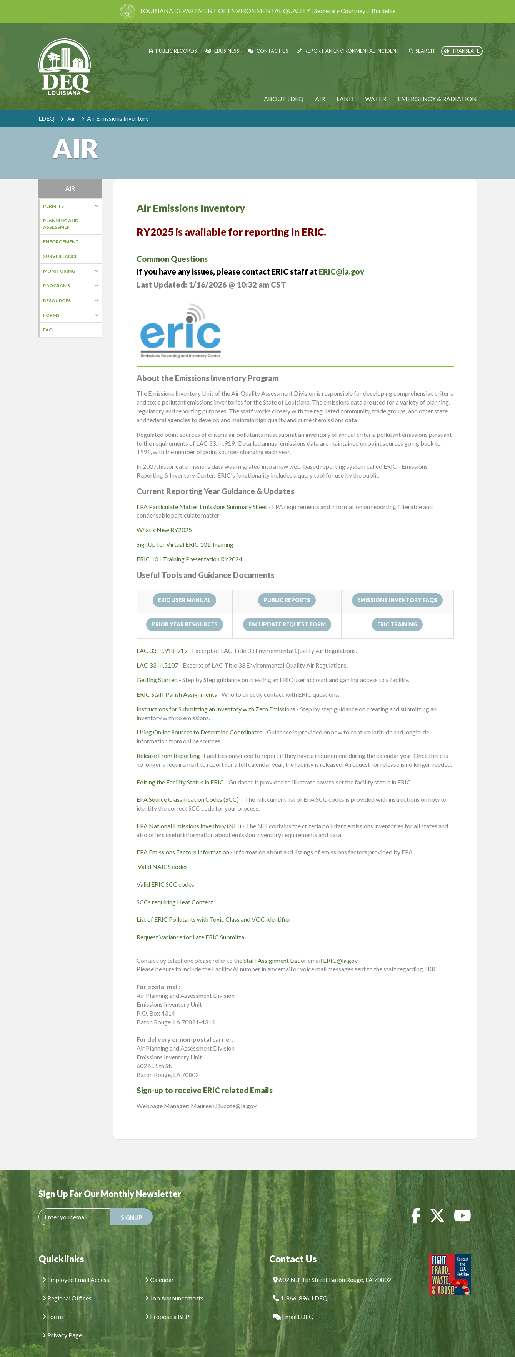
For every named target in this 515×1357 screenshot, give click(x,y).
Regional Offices (67, 1286)
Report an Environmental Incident (348, 51)
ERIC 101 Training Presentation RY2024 (189, 547)
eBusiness (222, 51)
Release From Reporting (168, 744)
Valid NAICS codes (163, 855)
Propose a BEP (167, 1305)
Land (345, 98)
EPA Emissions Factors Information (183, 840)
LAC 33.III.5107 (158, 653)
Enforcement (61, 242)
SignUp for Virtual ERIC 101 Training (185, 532)
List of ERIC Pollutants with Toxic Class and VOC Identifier (214, 907)
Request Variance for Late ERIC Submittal (191, 925)
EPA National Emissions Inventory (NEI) (189, 814)
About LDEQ (283, 98)
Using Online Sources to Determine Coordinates (199, 720)
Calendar (159, 1268)
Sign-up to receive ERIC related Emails (205, 1078)
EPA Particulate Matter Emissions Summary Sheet (202, 495)
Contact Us (268, 51)
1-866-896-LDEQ (300, 1286)
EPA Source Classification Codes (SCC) (188, 787)
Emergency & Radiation (437, 98)
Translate (462, 51)
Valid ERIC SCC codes (165, 872)
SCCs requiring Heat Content (175, 890)
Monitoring (71, 271)
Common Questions (172, 247)
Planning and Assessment (60, 224)
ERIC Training (397, 612)
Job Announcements (174, 1286)
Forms (71, 315)
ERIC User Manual (184, 588)
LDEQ (46, 118)
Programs (71, 285)
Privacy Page (62, 1323)
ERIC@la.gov (341, 260)
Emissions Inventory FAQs (397, 588)
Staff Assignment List (271, 948)
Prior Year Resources (185, 612)
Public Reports (286, 588)
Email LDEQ (293, 1305)
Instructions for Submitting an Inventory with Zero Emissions (216, 697)
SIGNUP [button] (131, 1206)
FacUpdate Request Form (287, 612)
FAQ (48, 330)
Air (320, 98)
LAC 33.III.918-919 (162, 639)
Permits (71, 206)
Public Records (173, 51)
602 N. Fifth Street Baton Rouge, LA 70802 (332, 1268)
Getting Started (157, 668)
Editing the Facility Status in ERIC (180, 770)
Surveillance (60, 256)
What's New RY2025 (164, 518)
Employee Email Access (75, 1268)
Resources (71, 300)
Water (375, 98)
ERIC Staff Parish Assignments (177, 682)
